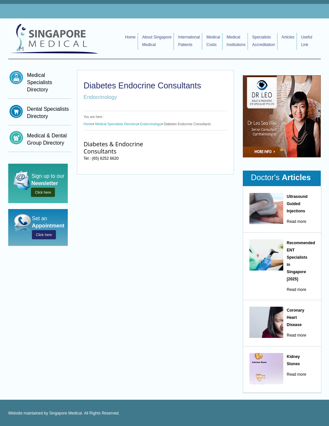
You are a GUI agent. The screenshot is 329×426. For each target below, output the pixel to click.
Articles (288, 37)
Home (130, 37)
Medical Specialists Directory (39, 82)
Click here (43, 192)
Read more (296, 221)
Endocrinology (150, 124)
